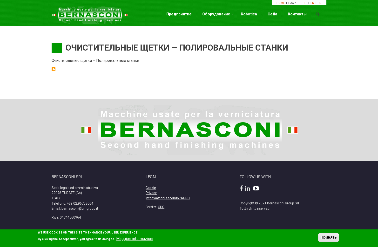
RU (320, 3)
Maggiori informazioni (134, 240)
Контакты (297, 14)
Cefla (272, 14)
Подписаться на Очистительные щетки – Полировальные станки (53, 69)
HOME (281, 3)
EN (312, 3)
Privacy (151, 193)
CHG (161, 207)
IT (305, 3)
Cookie (151, 188)
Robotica (249, 14)
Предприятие (179, 14)
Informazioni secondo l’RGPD (168, 198)
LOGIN (292, 3)
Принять (328, 239)
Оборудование (216, 14)
